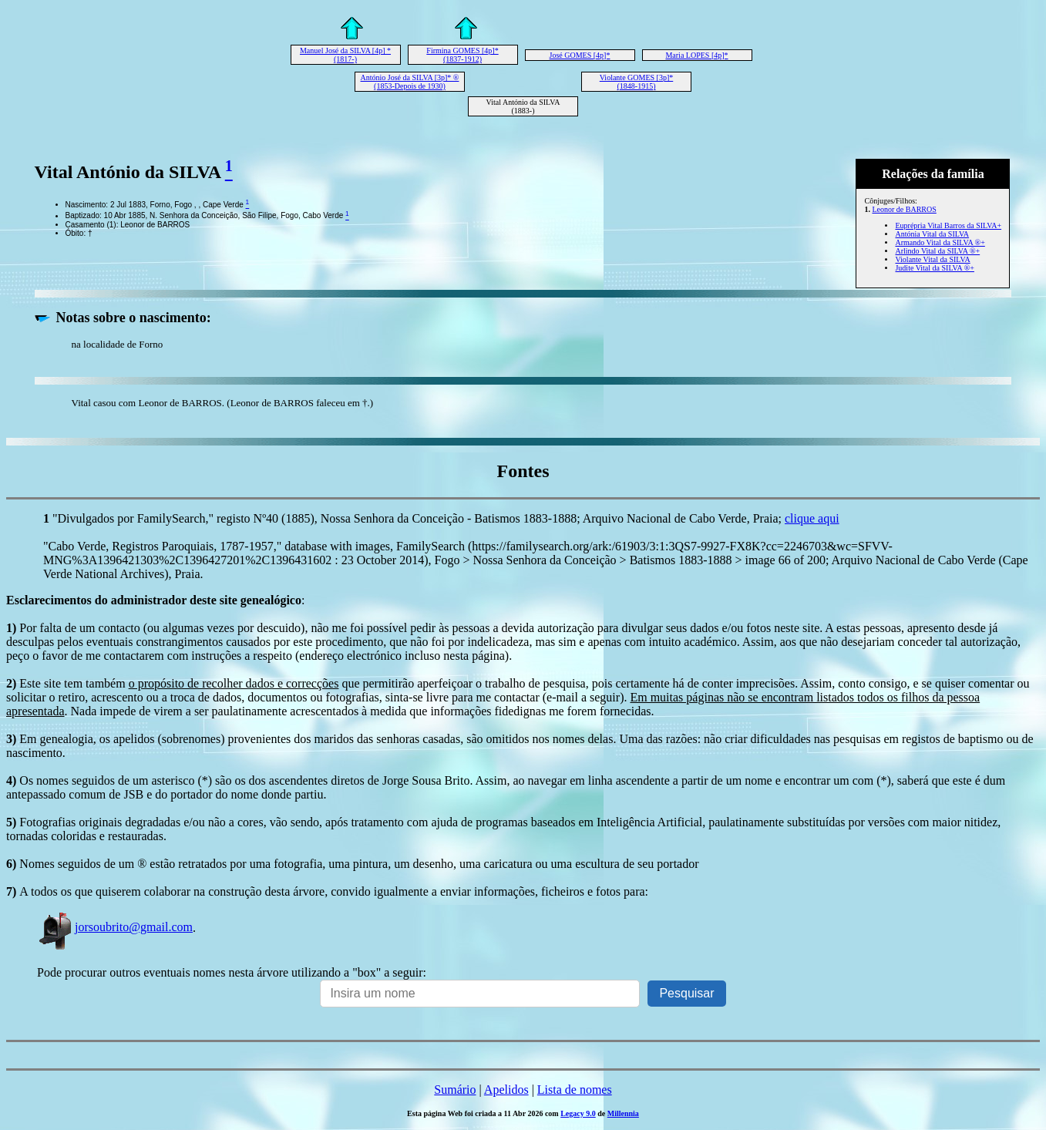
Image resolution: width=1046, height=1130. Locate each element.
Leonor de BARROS (904, 209)
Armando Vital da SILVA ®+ (939, 242)
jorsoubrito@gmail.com (115, 926)
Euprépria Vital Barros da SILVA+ (948, 225)
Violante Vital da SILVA (932, 259)
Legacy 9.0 (578, 1113)
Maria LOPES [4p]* (696, 55)
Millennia (623, 1113)
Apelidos (506, 1089)
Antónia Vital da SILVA (932, 234)
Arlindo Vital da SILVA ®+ (937, 251)
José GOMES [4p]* (580, 55)
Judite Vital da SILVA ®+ (934, 268)
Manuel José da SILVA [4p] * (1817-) (345, 54)
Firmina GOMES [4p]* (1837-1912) (462, 54)
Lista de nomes (574, 1089)
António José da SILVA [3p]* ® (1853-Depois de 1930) (410, 81)
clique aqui (812, 518)
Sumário (455, 1089)
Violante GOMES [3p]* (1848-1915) (637, 81)
